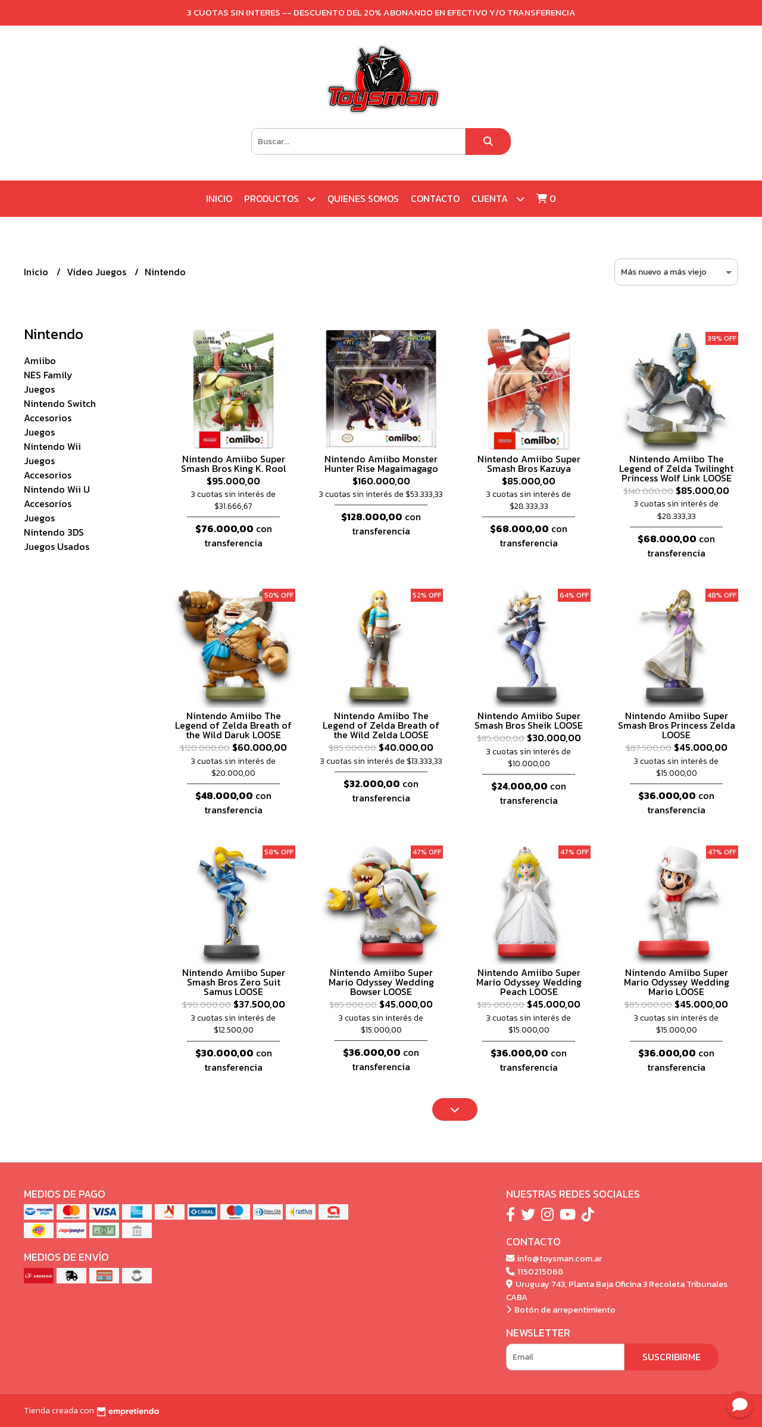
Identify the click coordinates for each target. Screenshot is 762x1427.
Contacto (435, 198)
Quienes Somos (363, 198)
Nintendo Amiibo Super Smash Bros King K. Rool (233, 463)
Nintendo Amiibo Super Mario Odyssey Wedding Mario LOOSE (676, 982)
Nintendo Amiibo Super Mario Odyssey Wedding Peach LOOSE (529, 982)
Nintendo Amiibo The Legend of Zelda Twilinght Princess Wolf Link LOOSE (676, 468)
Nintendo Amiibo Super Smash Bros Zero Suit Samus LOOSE (233, 982)
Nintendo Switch (60, 403)
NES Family (48, 375)
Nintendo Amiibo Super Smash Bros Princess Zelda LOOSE (676, 725)
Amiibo (40, 360)
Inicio (219, 198)
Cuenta (497, 199)
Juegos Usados (56, 546)
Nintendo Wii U (57, 489)
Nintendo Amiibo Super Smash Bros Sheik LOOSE (528, 720)
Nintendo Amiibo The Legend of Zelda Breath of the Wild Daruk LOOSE (233, 725)
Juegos (39, 389)
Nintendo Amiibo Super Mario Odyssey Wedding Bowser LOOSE (381, 982)
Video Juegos (98, 272)
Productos (280, 199)
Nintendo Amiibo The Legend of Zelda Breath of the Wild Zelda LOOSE (381, 725)
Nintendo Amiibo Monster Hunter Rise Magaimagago (381, 463)
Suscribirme (671, 1357)
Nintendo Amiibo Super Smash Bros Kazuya (528, 463)
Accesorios (47, 418)
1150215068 (534, 1271)
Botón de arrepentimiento (561, 1309)
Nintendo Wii (52, 446)
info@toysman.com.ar (554, 1258)
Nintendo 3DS (54, 532)
